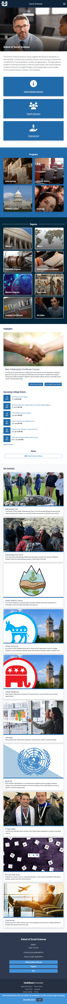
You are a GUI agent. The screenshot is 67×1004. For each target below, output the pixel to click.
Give (33, 971)
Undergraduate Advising (33, 92)
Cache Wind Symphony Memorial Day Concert (25, 437)
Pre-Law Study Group (12, 875)
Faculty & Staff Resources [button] (33, 957)
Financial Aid (33, 136)
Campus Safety (27, 992)
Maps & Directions (26, 986)
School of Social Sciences (33, 939)
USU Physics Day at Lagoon (20, 397)
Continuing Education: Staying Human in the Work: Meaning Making (31, 405)
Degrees (33, 966)
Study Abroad (9, 920)
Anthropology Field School (14, 555)
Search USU (28, 989)
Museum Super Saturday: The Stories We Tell (25, 429)
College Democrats (11, 646)
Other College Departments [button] (33, 952)
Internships (9, 738)
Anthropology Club (11, 509)
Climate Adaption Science (14, 600)
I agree (39, 1000)
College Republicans (12, 692)
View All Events (8, 444)
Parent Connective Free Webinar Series (23, 421)
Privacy (36, 992)
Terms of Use (38, 986)
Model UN (8, 781)
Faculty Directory (33, 114)
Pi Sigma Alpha (10, 829)
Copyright (37, 989)
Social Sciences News (33, 456)
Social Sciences (35, 4)
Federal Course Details (36, 384)
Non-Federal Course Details (53, 384)
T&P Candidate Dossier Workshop (21, 413)
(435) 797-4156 (33, 948)
